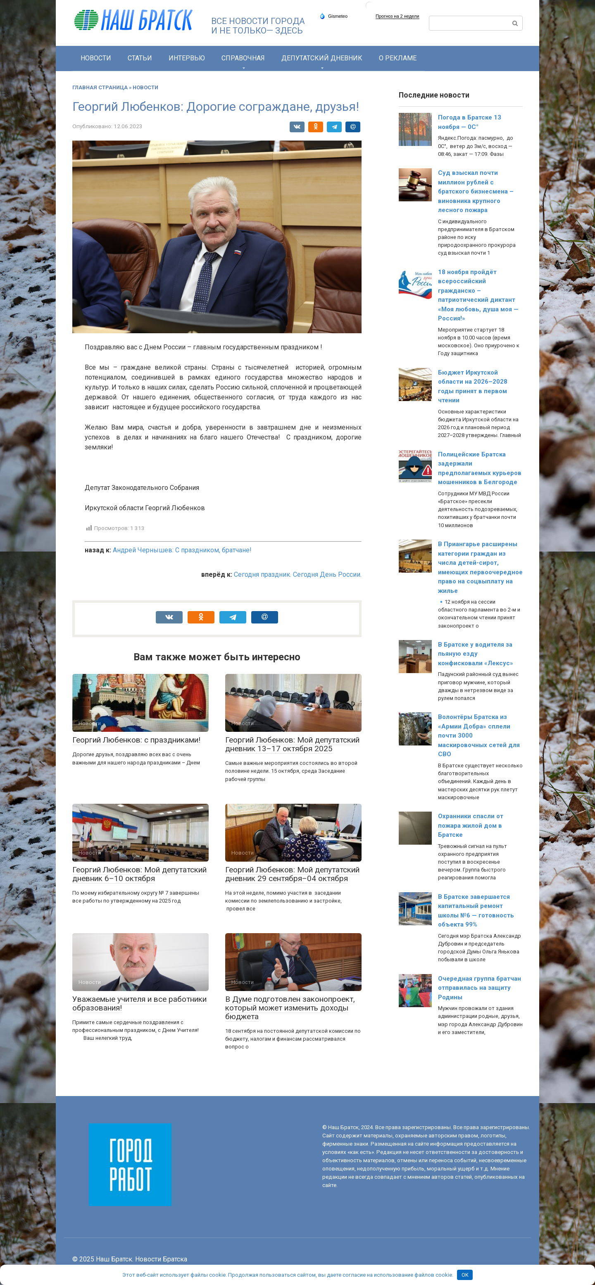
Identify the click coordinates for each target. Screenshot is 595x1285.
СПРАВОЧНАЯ (243, 58)
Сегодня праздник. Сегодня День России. (298, 574)
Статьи (140, 58)
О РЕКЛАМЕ (397, 58)
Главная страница (100, 87)
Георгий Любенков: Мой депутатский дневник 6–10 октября (139, 874)
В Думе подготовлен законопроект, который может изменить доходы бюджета (290, 1007)
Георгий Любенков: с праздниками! (136, 740)
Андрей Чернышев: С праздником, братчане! (182, 550)
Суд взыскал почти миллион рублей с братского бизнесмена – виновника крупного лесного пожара (476, 191)
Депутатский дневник (321, 58)
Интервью (187, 58)
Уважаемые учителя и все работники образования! (139, 1003)
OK (465, 1275)
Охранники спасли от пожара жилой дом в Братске (470, 825)
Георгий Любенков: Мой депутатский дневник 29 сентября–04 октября (292, 874)
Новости (96, 58)
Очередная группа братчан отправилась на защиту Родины (479, 988)
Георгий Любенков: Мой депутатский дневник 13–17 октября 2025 (292, 744)
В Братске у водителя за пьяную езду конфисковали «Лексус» (475, 654)
